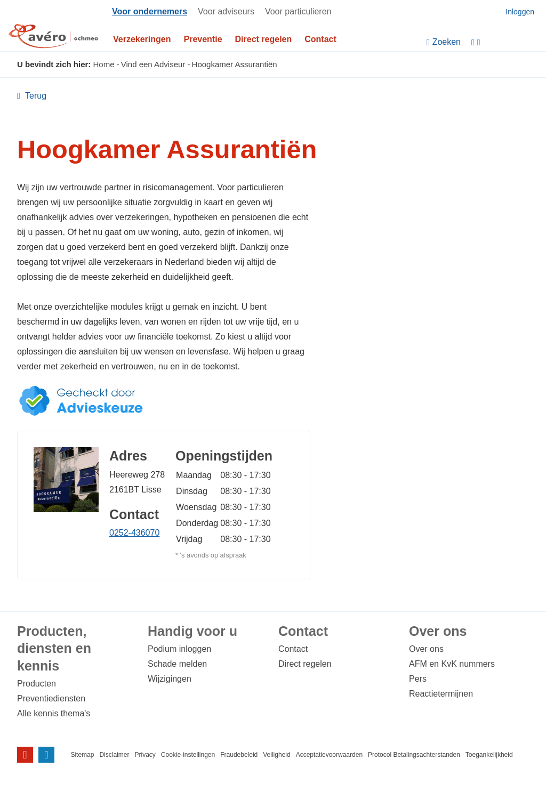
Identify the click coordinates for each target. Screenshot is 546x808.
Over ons (426, 648)
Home (104, 64)
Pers (418, 678)
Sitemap (82, 754)
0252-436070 (134, 532)
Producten (36, 683)
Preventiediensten (51, 698)
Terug (34, 96)
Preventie (203, 39)
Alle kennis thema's (53, 713)
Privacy (144, 754)
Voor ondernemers (149, 11)
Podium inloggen (179, 648)
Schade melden (177, 663)
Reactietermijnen (441, 693)
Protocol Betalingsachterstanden (414, 754)
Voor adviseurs (226, 11)
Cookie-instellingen (188, 754)
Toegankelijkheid (489, 754)
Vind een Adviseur (153, 64)
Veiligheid (276, 754)
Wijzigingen (169, 678)
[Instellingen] (506, 42)
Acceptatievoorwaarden (329, 754)
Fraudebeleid (239, 754)
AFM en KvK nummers (452, 663)
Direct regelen (263, 39)
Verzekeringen (142, 39)
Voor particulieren (298, 11)
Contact (320, 39)
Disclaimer (114, 754)
